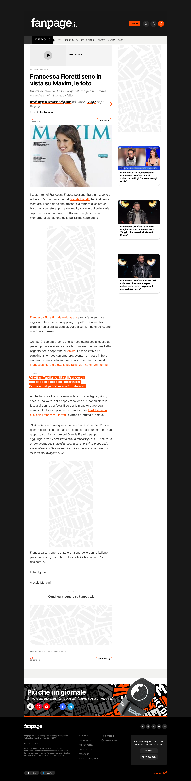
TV (59, 40)
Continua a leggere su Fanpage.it (71, 596)
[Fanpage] (34, 726)
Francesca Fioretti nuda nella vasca (53, 317)
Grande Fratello (80, 199)
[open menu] (28, 40)
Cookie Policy (85, 749)
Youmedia (83, 736)
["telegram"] (70, 706)
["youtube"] (46, 706)
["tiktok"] (30, 706)
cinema (101, 40)
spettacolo (42, 39)
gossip (121, 40)
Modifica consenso (88, 759)
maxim (63, 651)
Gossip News (53, 651)
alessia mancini (46, 112)
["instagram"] (38, 706)
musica (111, 40)
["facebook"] (62, 706)
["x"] (54, 706)
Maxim (71, 351)
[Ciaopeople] (160, 773)
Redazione (84, 754)
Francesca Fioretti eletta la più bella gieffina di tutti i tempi (69, 364)
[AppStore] (31, 773)
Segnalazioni (85, 740)
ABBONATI (134, 24)
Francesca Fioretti (37, 651)
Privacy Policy (86, 745)
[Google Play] (47, 773)
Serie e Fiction (88, 40)
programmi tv (70, 40)
